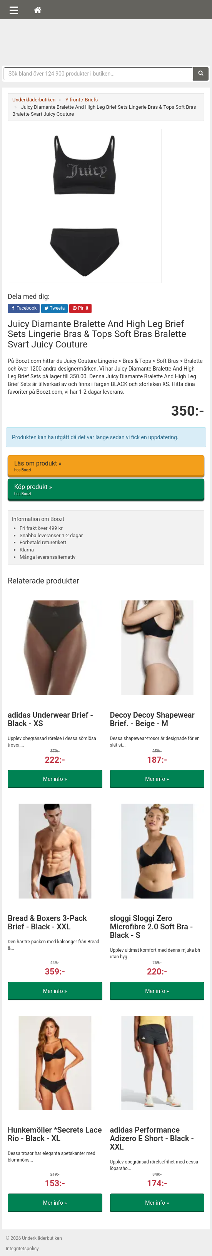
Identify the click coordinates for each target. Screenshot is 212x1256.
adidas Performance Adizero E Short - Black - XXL (152, 1138)
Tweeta (54, 308)
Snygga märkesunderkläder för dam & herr (106, 40)
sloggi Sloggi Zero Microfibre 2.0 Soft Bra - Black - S (151, 927)
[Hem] (38, 9)
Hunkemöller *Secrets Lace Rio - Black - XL (55, 1134)
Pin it (80, 308)
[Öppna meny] (14, 9)
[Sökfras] (98, 73)
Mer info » (55, 779)
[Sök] (201, 73)
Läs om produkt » (106, 466)
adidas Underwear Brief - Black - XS (50, 719)
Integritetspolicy (22, 1248)
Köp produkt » (106, 489)
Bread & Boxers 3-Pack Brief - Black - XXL (47, 922)
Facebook (24, 308)
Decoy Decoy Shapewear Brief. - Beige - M (152, 719)
